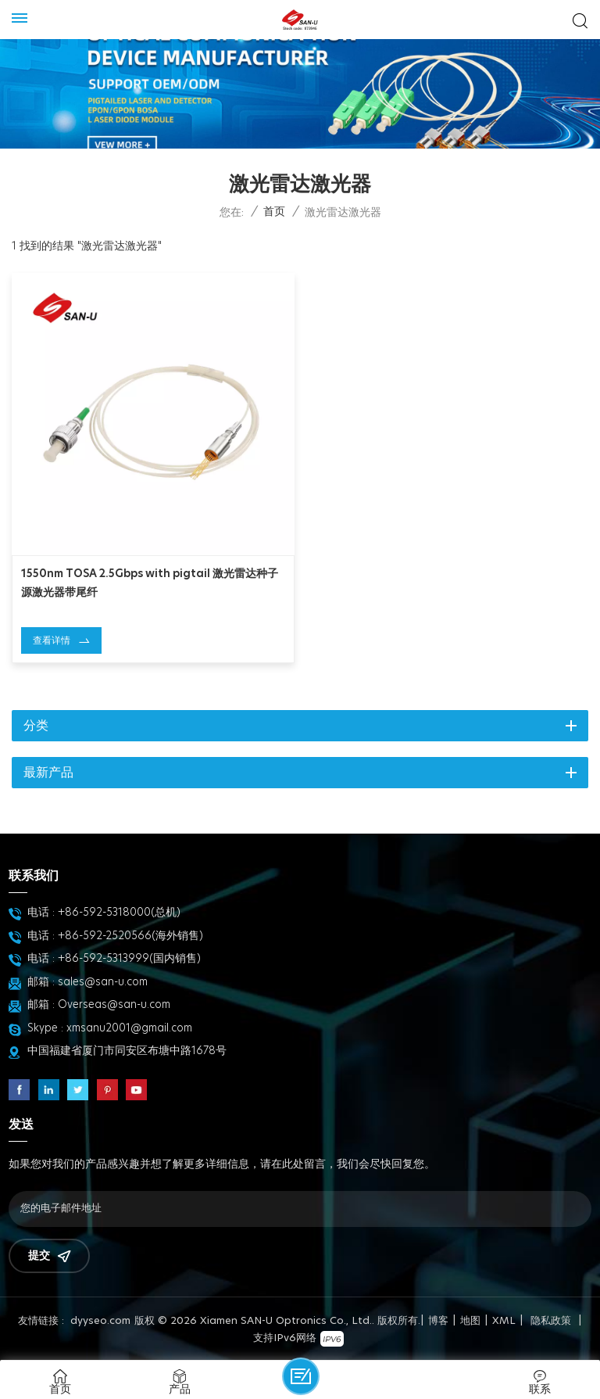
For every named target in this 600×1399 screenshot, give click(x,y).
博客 (438, 1321)
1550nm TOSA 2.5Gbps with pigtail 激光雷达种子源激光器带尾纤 (149, 583)
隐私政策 (550, 1321)
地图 (470, 1321)
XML (504, 1321)
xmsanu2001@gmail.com (129, 1028)
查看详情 (51, 640)
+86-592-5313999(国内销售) (129, 958)
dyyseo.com (100, 1321)
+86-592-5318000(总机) (119, 912)
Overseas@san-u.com (114, 1004)
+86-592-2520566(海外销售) (130, 936)
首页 (274, 211)
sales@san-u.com (103, 982)
